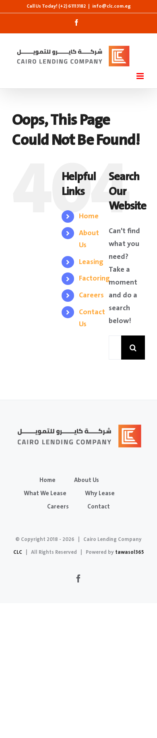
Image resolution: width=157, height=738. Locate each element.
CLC (17, 552)
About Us (86, 480)
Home (89, 216)
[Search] (133, 347)
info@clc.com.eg (111, 6)
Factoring (94, 278)
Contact (98, 507)
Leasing (91, 262)
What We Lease (45, 493)
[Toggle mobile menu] (140, 76)
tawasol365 (129, 552)
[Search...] (115, 347)
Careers (91, 295)
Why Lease (100, 493)
